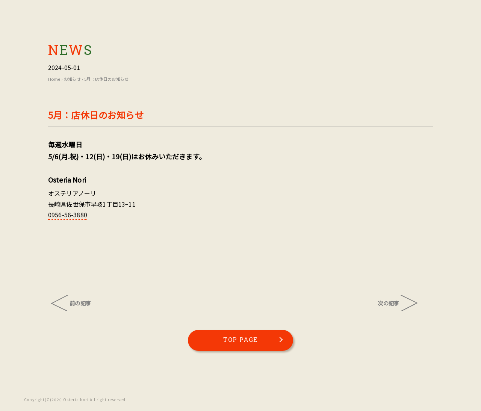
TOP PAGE (240, 339)
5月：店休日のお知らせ (106, 79)
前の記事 (80, 303)
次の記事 (388, 303)
